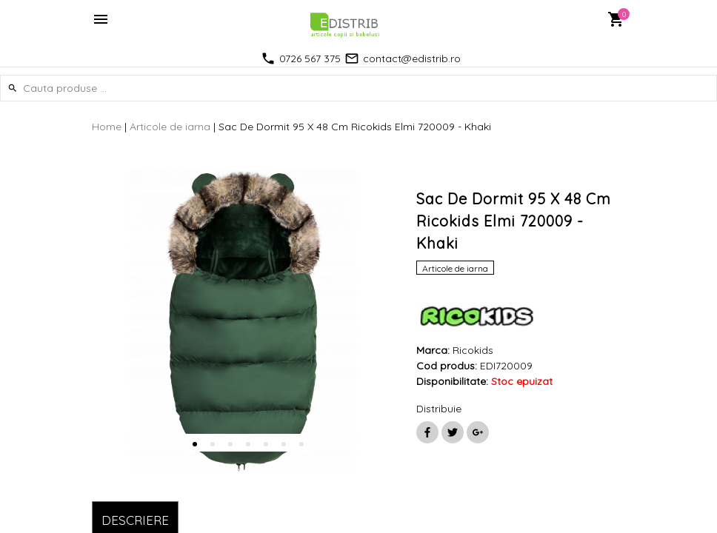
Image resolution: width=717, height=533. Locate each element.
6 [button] (283, 444)
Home (106, 126)
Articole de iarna (170, 126)
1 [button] (195, 444)
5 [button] (266, 444)
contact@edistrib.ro (412, 58)
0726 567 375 (310, 58)
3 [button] (230, 444)
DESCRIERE (135, 520)
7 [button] (301, 444)
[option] (243, 321)
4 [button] (248, 444)
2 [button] (212, 444)
